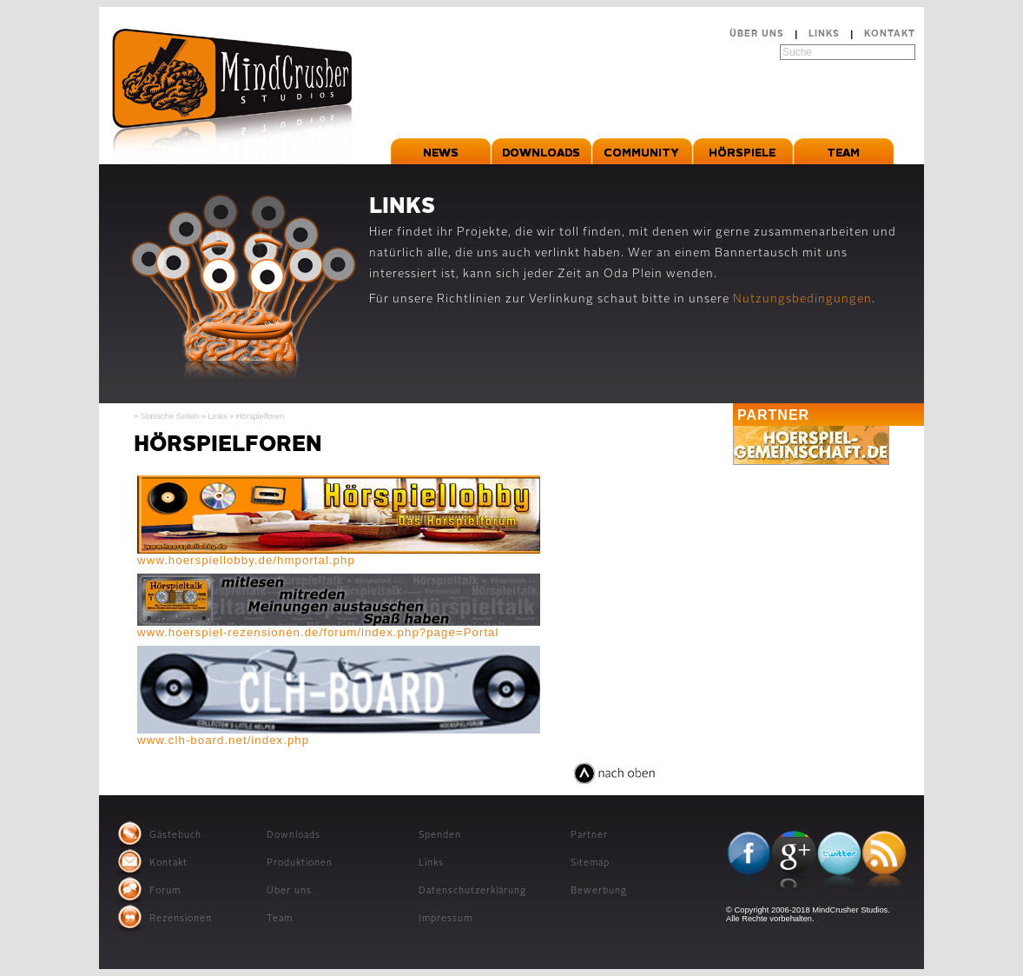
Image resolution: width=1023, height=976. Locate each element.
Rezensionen (180, 919)
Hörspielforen (260, 416)
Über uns (756, 34)
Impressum (445, 919)
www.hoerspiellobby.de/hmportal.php (246, 560)
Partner (589, 835)
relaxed (545, 784)
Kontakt (889, 34)
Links (824, 34)
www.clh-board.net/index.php (223, 740)
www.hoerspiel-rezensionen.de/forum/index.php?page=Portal (317, 632)
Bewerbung (599, 891)
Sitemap (590, 863)
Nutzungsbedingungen (802, 299)
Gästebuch (175, 835)
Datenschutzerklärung (472, 891)
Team (280, 919)
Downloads (293, 835)
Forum (165, 891)
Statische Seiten (170, 416)
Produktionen (300, 863)
